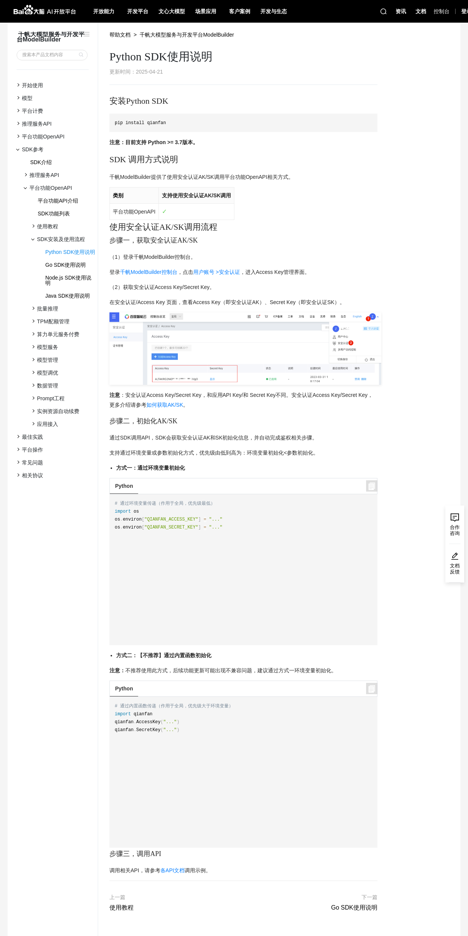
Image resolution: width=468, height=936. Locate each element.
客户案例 (239, 11)
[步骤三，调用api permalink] (105, 854)
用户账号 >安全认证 (216, 272)
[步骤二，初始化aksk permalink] (105, 421)
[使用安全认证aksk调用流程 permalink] (105, 227)
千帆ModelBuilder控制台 (148, 272)
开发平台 (137, 11)
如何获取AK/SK (164, 405)
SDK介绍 (41, 162)
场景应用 (205, 11)
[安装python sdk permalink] (105, 101)
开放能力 (103, 11)
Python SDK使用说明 (70, 252)
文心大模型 (172, 11)
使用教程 (121, 907)
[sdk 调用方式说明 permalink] (105, 159)
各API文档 (172, 870)
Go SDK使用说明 (65, 265)
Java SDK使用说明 (67, 296)
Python (124, 486)
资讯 (401, 11)
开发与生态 (273, 11)
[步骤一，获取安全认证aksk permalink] (105, 240)
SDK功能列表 (54, 214)
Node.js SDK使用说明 (68, 280)
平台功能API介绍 (58, 201)
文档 (421, 11)
